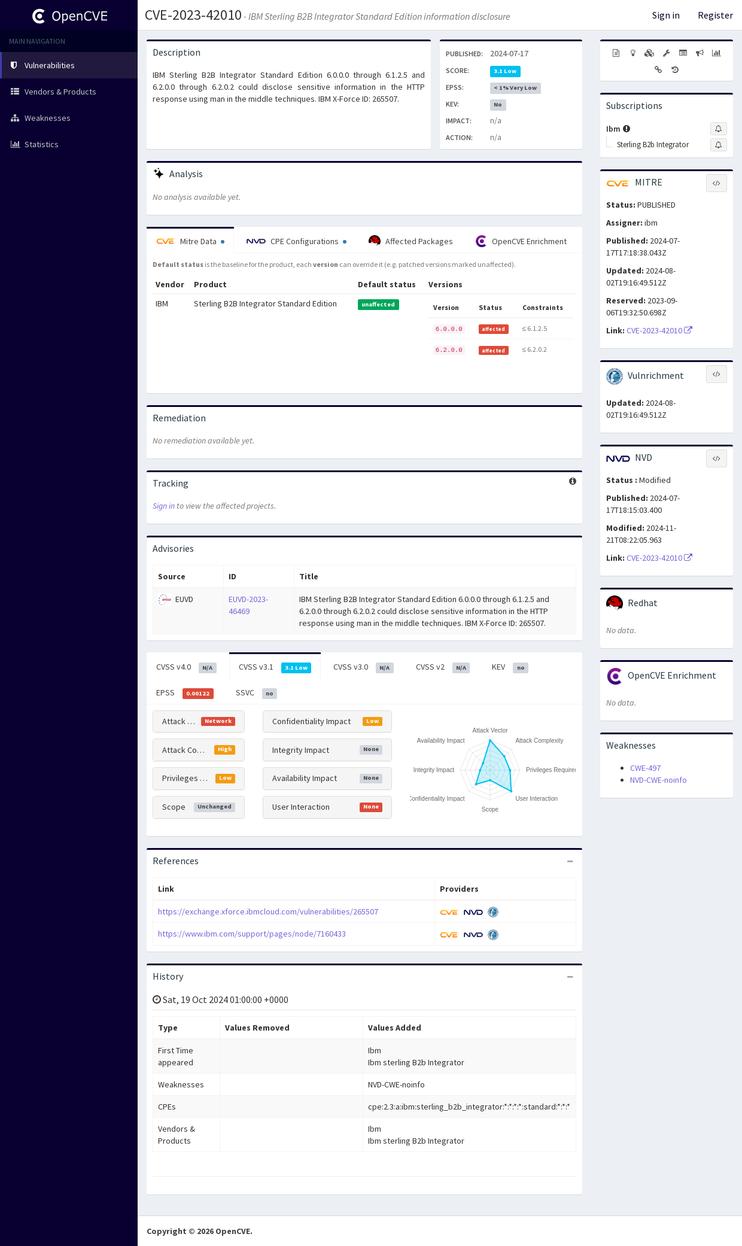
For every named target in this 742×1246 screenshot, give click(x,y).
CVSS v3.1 (275, 667)
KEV (510, 667)
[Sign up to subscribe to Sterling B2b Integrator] (718, 144)
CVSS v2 (443, 667)
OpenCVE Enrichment (521, 241)
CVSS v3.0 (363, 667)
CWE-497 (645, 767)
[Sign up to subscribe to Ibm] (718, 128)
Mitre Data (190, 241)
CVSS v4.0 (186, 667)
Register (715, 15)
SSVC (257, 693)
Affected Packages (411, 241)
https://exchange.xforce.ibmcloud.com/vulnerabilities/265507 (268, 911)
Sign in (666, 15)
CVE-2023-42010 (193, 14)
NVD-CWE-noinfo (658, 779)
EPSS (185, 693)
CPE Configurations (296, 241)
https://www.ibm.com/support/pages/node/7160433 (252, 933)
